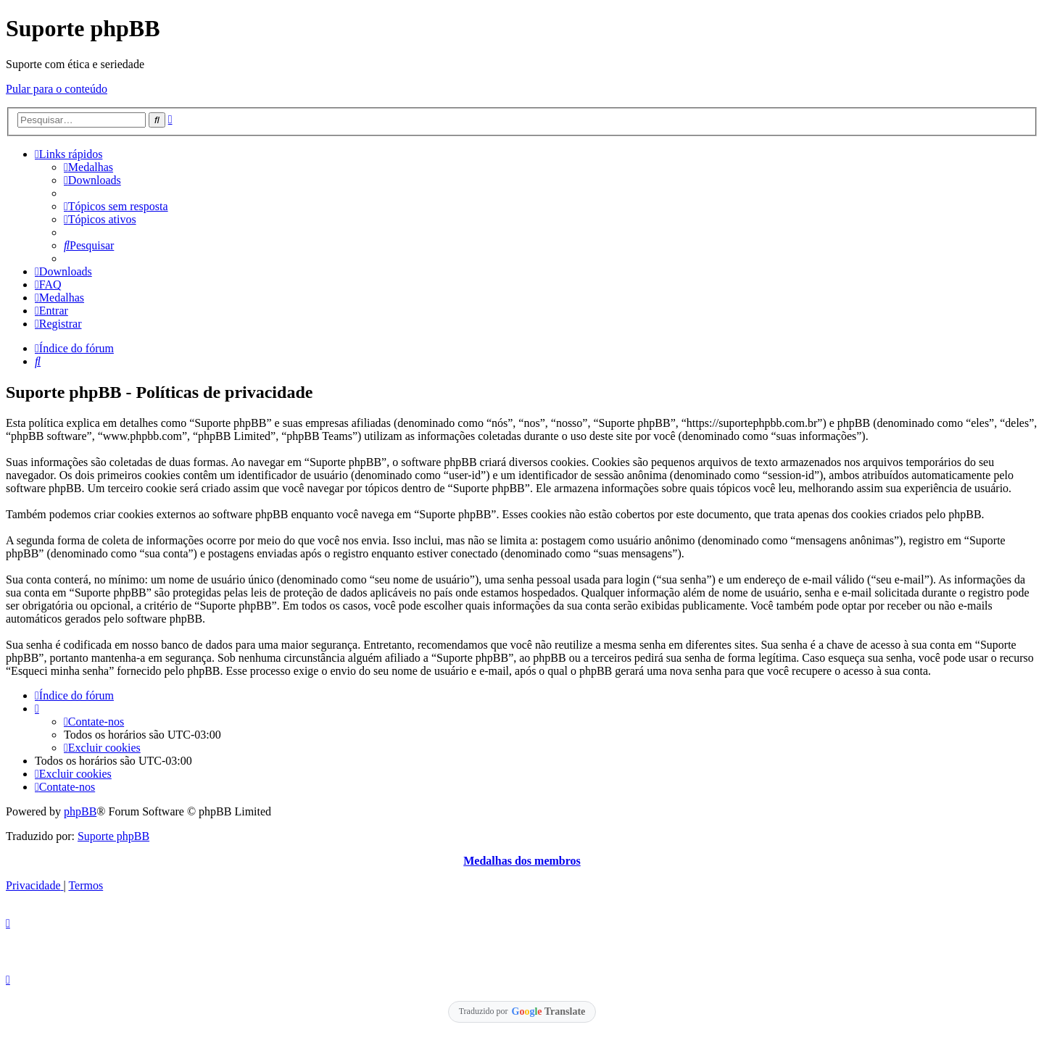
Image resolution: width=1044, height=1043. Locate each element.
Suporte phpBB (113, 836)
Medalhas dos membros (522, 861)
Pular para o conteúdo (56, 89)
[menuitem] (88, 167)
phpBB (80, 811)
